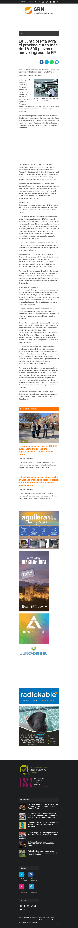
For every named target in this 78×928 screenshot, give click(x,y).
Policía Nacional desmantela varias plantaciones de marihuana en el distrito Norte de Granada (43, 853)
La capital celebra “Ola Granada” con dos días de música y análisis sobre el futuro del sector (43, 824)
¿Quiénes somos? (37, 917)
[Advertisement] (39, 147)
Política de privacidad (45, 920)
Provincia (24, 441)
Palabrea (35, 922)
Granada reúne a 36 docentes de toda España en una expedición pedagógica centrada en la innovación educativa (42, 815)
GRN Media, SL (27, 917)
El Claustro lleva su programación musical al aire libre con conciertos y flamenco (41, 844)
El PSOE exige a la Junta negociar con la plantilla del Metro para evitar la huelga (43, 834)
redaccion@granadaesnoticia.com (28, 920)
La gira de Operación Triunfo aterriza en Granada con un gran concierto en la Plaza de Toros (43, 806)
